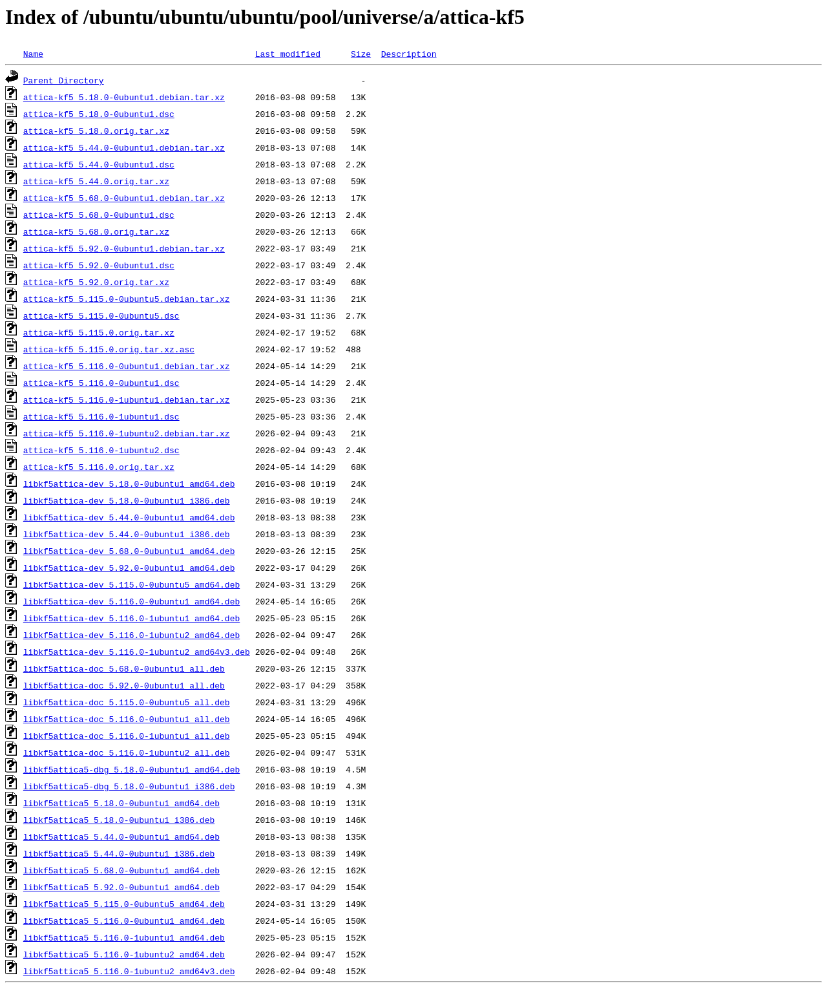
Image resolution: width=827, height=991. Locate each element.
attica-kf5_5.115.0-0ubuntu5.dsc (101, 315)
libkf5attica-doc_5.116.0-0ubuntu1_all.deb (126, 719)
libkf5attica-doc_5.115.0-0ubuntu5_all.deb (126, 702)
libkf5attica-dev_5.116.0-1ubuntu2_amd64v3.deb (136, 651)
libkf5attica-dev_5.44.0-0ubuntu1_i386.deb (126, 534)
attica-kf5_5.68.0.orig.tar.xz (96, 231)
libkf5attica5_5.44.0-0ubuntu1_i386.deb (119, 853)
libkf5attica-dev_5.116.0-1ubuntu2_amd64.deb (131, 635)
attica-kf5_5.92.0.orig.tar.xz (96, 282)
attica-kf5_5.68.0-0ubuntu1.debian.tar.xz (124, 198)
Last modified (287, 53)
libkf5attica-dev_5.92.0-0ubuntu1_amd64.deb (129, 567)
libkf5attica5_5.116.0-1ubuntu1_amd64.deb (124, 937)
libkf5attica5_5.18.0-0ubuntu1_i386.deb (119, 820)
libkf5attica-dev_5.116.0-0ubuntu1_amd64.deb (131, 601)
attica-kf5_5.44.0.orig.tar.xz (96, 181)
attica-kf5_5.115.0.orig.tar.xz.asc (108, 349)
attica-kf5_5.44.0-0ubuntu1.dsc (98, 164)
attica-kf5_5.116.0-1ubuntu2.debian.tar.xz (126, 433)
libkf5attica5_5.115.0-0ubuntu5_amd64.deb (124, 904)
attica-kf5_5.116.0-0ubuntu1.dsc (101, 383)
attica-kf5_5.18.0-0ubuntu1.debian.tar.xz (124, 97)
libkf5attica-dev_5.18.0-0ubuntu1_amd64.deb (129, 483)
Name (33, 53)
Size (361, 53)
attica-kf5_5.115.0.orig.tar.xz (98, 332)
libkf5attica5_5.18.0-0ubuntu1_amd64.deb (121, 803)
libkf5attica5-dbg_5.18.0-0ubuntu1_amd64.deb (131, 769)
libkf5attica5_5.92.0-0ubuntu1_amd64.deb (121, 887)
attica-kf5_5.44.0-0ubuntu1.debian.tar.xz (124, 147)
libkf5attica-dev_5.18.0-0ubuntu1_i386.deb (126, 500)
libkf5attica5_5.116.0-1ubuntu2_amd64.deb (124, 954)
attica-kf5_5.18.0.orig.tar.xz (96, 130)
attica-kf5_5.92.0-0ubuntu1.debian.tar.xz (124, 248)
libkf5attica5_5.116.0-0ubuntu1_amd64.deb (124, 920)
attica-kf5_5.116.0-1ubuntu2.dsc (101, 450)
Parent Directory (63, 80)
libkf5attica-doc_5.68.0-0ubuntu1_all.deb (124, 668)
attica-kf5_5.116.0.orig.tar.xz (98, 467)
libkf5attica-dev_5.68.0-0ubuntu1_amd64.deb (129, 551)
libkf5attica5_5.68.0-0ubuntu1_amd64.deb (121, 870)
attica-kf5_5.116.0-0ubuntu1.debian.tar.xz (126, 366)
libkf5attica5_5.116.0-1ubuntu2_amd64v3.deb (129, 971)
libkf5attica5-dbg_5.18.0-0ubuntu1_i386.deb (129, 786)
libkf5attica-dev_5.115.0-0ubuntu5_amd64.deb (131, 584)
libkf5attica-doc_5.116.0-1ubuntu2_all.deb (126, 752)
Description (409, 53)
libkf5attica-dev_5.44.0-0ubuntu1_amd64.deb (129, 517)
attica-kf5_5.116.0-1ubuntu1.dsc (101, 416)
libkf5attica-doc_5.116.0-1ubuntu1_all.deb (126, 735)
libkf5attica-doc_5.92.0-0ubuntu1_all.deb (124, 685)
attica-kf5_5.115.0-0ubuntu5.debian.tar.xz (126, 298)
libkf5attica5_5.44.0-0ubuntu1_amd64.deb (121, 836)
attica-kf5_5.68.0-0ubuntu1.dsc (98, 214)
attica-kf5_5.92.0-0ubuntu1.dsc (98, 265)
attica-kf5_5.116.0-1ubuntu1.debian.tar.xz (126, 399)
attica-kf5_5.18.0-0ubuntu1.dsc (98, 114)
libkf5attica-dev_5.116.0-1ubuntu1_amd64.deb (131, 618)
